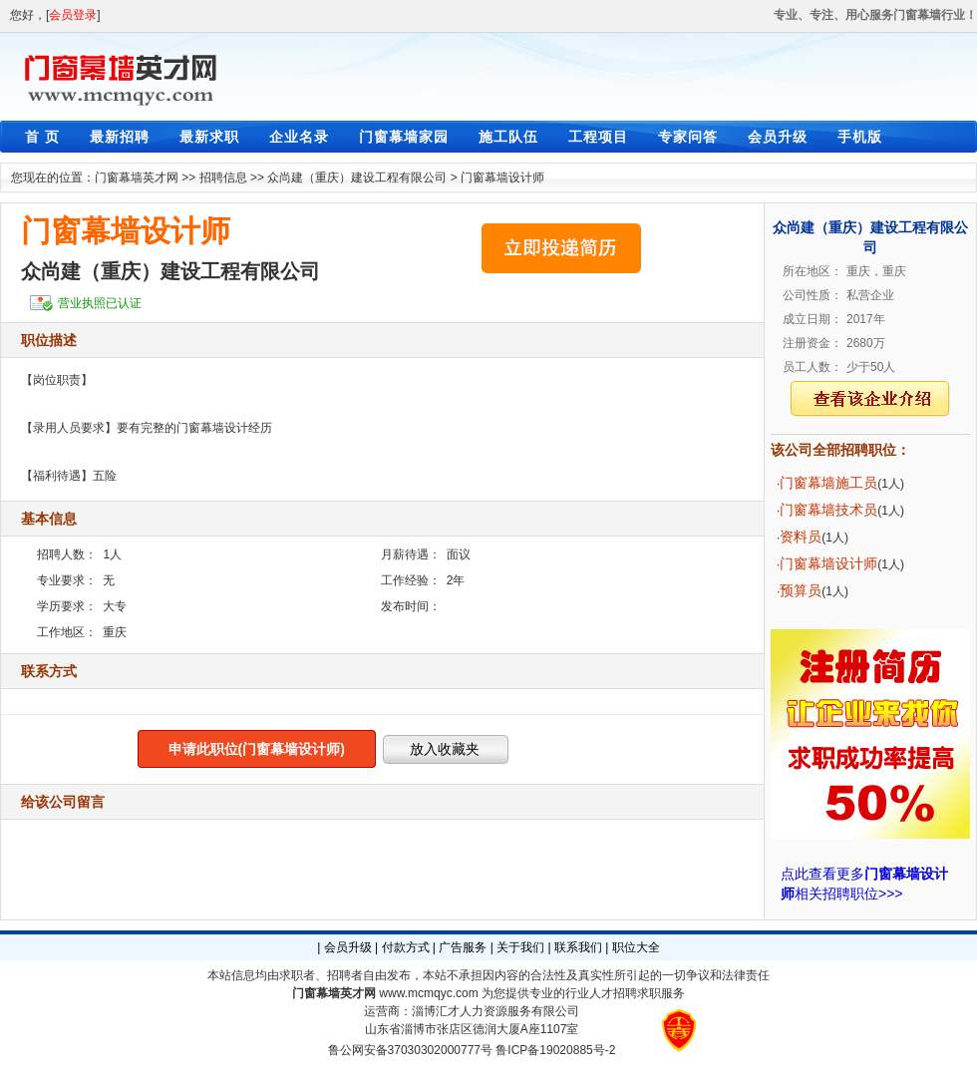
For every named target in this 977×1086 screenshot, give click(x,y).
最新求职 (209, 137)
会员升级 (778, 137)
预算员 (800, 590)
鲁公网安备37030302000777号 (410, 1050)
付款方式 (406, 947)
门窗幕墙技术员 (828, 510)
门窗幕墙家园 (404, 137)
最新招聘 (120, 137)
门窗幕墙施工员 (828, 483)
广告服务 (463, 947)
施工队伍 (508, 137)
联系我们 (578, 947)
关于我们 (520, 947)
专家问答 (688, 137)
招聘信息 (223, 177)
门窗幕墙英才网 (136, 177)
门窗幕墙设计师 (502, 177)
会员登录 (73, 15)
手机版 (859, 137)
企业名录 (299, 137)
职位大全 (636, 947)
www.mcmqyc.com (428, 993)
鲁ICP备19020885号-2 (555, 1050)
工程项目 (598, 137)
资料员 (800, 536)
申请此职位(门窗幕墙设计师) (256, 749)
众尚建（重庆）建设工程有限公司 (357, 177)
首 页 (42, 137)
